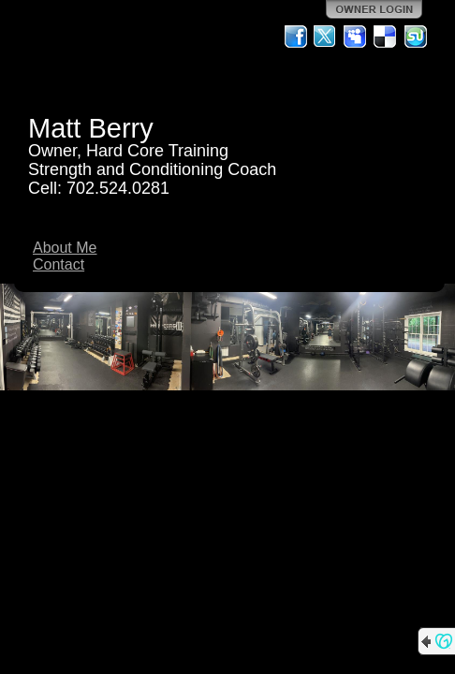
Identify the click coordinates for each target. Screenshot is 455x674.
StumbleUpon (416, 36)
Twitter (326, 36)
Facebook (296, 36)
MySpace (356, 36)
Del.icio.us (386, 36)
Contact (58, 264)
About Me (64, 248)
